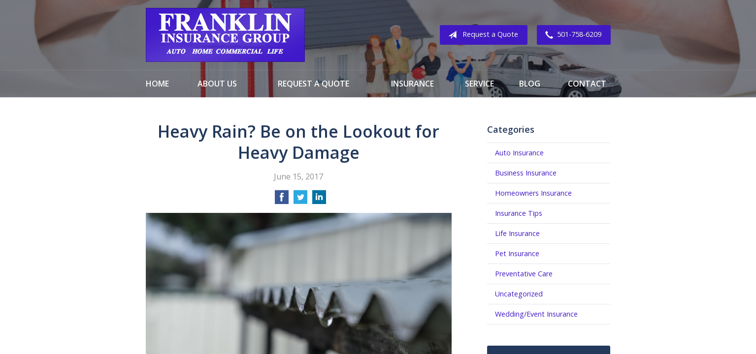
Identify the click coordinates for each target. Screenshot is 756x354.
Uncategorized (519, 293)
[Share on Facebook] (282, 200)
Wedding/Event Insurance (536, 314)
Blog (529, 83)
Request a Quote (481, 35)
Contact (587, 83)
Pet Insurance (517, 253)
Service (479, 83)
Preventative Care (524, 273)
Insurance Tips (518, 213)
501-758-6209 (571, 35)
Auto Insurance (519, 152)
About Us (217, 83)
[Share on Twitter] (300, 200)
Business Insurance (526, 172)
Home (157, 83)
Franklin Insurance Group (225, 35)
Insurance (412, 83)
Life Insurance (517, 233)
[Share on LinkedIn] (319, 200)
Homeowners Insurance (533, 193)
